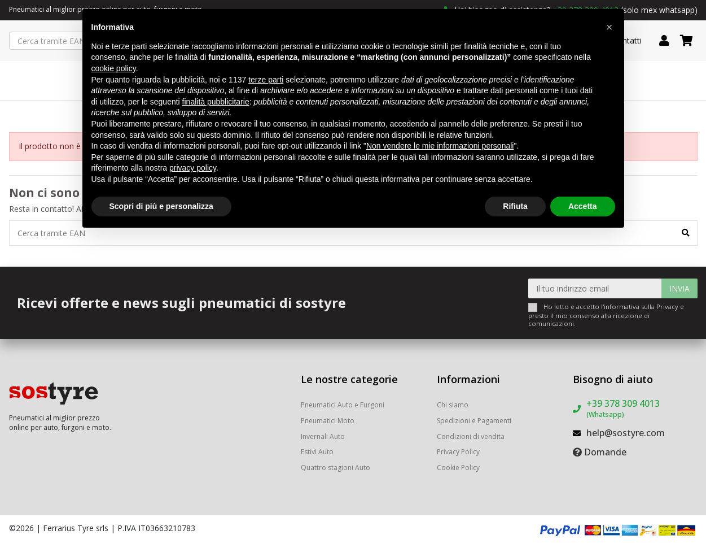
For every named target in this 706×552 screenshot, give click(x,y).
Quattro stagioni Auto (335, 467)
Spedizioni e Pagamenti (474, 420)
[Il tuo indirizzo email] (595, 288)
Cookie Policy (458, 467)
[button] (609, 27)
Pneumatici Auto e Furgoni (342, 405)
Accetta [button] (582, 206)
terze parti (265, 79)
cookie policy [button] (113, 68)
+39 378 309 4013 (623, 408)
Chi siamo (452, 405)
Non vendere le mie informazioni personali (440, 145)
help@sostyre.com (625, 433)
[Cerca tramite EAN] (686, 233)
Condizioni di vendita (471, 436)
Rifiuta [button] (515, 206)
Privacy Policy (458, 452)
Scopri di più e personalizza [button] (161, 206)
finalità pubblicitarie (215, 101)
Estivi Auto (317, 452)
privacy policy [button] (192, 167)
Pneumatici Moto (327, 420)
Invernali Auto (323, 436)
